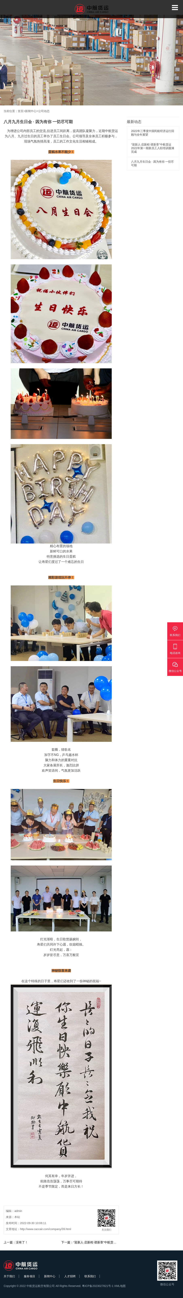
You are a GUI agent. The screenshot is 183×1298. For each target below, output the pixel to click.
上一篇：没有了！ (16, 1242)
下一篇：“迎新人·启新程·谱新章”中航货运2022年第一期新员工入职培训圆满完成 (115, 1242)
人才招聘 (70, 1276)
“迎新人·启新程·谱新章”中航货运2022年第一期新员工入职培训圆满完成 (152, 148)
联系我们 (90, 1276)
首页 (20, 111)
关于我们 (9, 1276)
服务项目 (29, 1276)
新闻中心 (30, 111)
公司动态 (43, 111)
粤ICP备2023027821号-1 (98, 1286)
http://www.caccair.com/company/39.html (45, 1229)
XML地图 (120, 1286)
